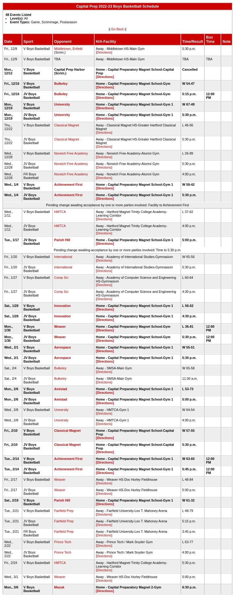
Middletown (62, 48)
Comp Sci (61, 277)
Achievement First (68, 184)
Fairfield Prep (63, 511)
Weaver (60, 326)
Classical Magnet (66, 125)
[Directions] (104, 52)
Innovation (62, 306)
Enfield (78, 48)
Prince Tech (62, 542)
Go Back (117, 29)
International (63, 257)
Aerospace (62, 347)
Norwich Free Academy (71, 153)
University (62, 104)
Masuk (59, 587)
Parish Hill (62, 240)
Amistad (60, 389)
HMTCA (59, 212)
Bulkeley (61, 83)
